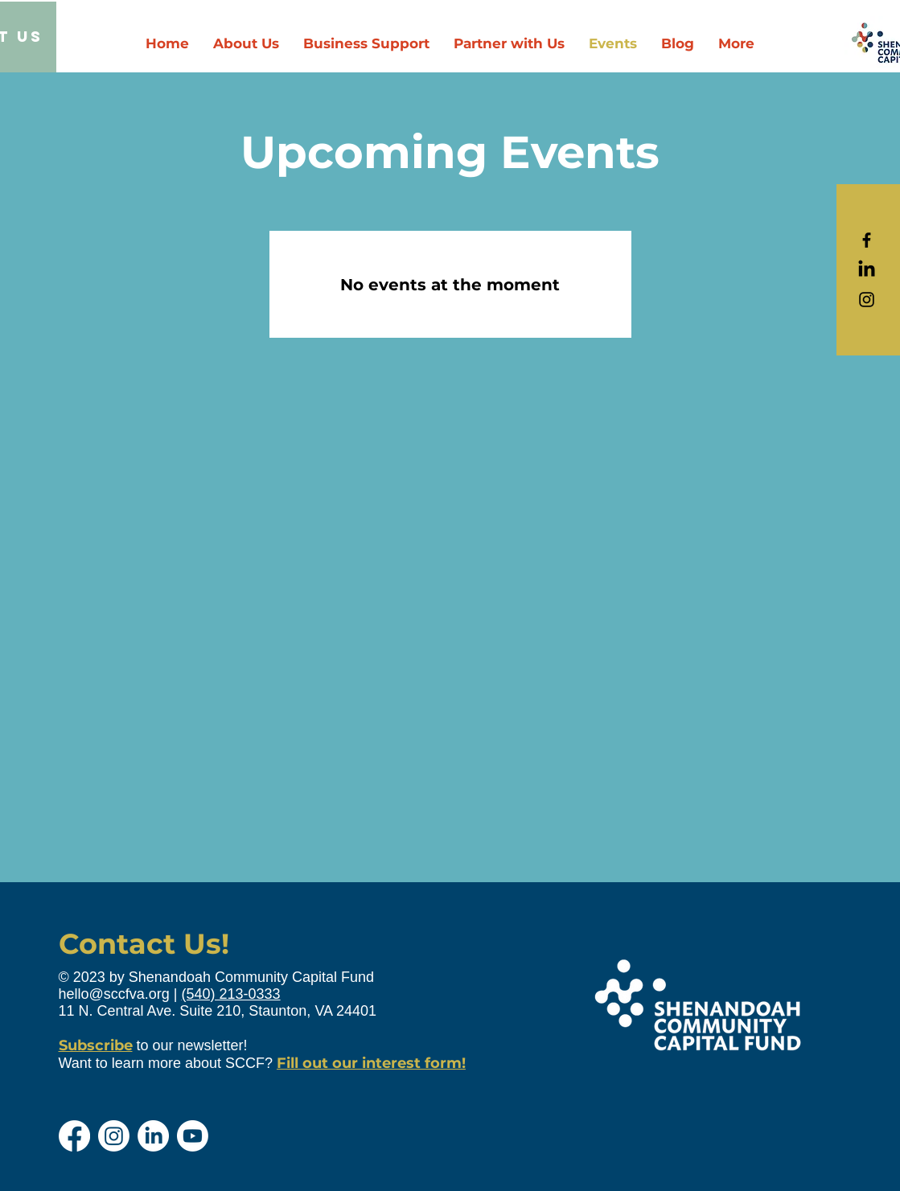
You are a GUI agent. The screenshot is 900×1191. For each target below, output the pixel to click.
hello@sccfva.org (114, 994)
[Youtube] (192, 1136)
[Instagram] (113, 1136)
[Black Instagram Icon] (867, 300)
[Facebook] (74, 1136)
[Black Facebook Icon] (867, 240)
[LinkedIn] (867, 270)
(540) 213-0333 (231, 994)
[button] (509, 43)
